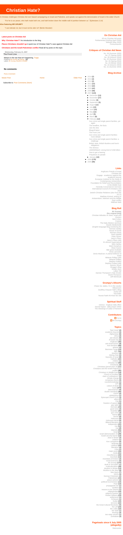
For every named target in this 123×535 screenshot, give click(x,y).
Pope (116, 484)
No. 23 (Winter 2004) (113, 63)
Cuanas (118, 221)
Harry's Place (116, 238)
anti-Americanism (112, 344)
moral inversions (112, 461)
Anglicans (114, 342)
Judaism (115, 440)
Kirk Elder (117, 294)
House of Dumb (115, 231)
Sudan (115, 501)
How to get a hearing (97, 152)
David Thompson (114, 275)
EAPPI (116, 393)
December (94, 95)
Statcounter (116, 528)
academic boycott (112, 332)
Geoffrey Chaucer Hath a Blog (109, 290)
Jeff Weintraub (115, 277)
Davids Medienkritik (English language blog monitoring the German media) (106, 227)
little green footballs (113, 250)
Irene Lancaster (115, 252)
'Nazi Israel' (114, 330)
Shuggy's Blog (115, 267)
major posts (113, 451)
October (93, 100)
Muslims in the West (111, 470)
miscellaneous (112, 455)
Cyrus (119, 318)
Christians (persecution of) (108, 367)
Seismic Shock (115, 265)
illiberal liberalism (112, 422)
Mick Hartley (116, 244)
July (91, 107)
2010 (90, 86)
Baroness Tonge (111, 349)
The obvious (94, 148)
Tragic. (36, 58)
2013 (90, 79)
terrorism (114, 503)
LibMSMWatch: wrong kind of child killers (104, 150)
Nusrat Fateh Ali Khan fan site (109, 296)
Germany (114, 407)
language (115, 443)
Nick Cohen (116, 219)
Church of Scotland (111, 374)
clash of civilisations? (111, 376)
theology (115, 513)
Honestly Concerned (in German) (108, 187)
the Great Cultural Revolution (107, 505)
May (91, 112)
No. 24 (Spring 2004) (113, 61)
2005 (90, 162)
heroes (116, 417)
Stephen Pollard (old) (113, 263)
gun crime (115, 413)
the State (115, 511)
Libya (117, 449)
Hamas (115, 415)
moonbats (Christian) (111, 459)
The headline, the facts (98, 125)
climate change (113, 378)
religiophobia (113, 491)
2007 (90, 93)
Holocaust (115, 418)
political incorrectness (109, 482)
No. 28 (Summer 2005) (112, 53)
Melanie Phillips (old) (113, 257)
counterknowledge (112, 382)
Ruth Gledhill (116, 234)
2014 (90, 77)
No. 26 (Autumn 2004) (112, 57)
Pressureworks (115, 44)
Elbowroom (117, 288)
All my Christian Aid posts (111, 38)
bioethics (115, 353)
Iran (116, 426)
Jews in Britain (113, 438)
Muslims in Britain (21, 61)
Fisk (117, 401)
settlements (114, 497)
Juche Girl (117, 292)
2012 (90, 81)
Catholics (114, 359)
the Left (115, 507)
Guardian (114, 411)
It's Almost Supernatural (112, 242)
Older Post (78, 78)
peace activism (113, 480)
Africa (116, 336)
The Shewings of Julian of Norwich (108, 309)
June (92, 109)
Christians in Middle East (108, 372)
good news (114, 409)
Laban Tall (117, 271)
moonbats (114, 457)
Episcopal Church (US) (110, 397)
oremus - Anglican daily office (110, 305)
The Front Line (94, 132)
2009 (90, 88)
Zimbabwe (115, 516)
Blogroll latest (94, 130)
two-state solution (112, 514)
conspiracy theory (112, 380)
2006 (90, 159)
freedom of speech (110, 403)
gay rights (115, 405)
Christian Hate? (23, 10)
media (115, 453)
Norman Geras (115, 233)
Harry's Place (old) (114, 240)
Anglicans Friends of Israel (111, 171)
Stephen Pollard (115, 261)
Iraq (117, 428)
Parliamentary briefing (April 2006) (108, 40)
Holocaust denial (112, 420)
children (116, 361)
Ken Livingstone (112, 441)
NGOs (116, 474)
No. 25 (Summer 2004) (112, 59)
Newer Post (6, 78)
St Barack (115, 499)
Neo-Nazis (115, 472)
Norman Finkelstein (111, 476)
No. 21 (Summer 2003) (112, 67)
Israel (116, 432)
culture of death (113, 386)
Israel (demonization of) (109, 434)
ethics (116, 399)
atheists (116, 347)
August (92, 105)
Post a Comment (9, 74)
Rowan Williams (111, 495)
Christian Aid (116, 173)
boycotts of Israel (112, 357)
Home (42, 78)
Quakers (115, 488)
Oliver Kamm (116, 248)
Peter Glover (116, 236)
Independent (113, 424)
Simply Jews (116, 269)
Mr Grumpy (12, 61)
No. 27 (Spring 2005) (113, 55)
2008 (90, 91)
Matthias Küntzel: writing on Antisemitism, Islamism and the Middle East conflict (106, 198)
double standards (111, 392)
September (94, 102)
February (93, 119)
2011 (90, 84)
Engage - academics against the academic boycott (109, 176)
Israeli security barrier (109, 436)
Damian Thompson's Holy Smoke (108, 273)
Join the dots (94, 128)
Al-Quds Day (114, 340)
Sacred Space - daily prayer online (108, 307)
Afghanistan (114, 334)
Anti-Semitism (112, 345)
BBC (116, 351)
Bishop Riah (114, 355)
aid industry (114, 338)
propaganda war (112, 486)
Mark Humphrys (115, 246)
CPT (117, 384)
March (92, 116)
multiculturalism (112, 466)
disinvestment (113, 390)
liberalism (115, 447)
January (93, 157)
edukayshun (114, 395)
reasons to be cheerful (110, 489)
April (92, 114)
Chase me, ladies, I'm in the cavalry (107, 286)
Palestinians (113, 478)
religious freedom (112, 493)
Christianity (114, 365)
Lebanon (114, 445)
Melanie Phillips (115, 259)
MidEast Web (116, 202)
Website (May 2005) (113, 42)
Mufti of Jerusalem (112, 465)
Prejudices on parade (97, 155)
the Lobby (114, 509)
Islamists (114, 430)
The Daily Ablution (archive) (110, 223)
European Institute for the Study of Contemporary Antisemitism (108, 180)
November (94, 98)
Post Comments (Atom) (23, 83)
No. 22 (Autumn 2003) (112, 65)
